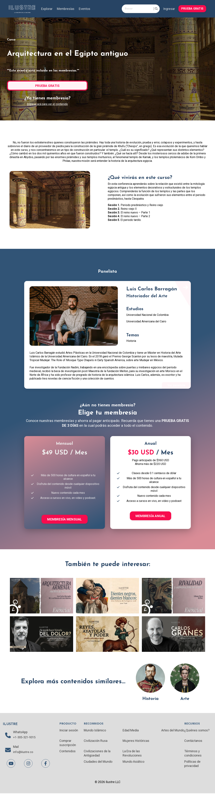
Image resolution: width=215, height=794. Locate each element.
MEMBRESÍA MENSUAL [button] (64, 519)
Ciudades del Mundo (98, 762)
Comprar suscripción (67, 743)
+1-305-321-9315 (25, 738)
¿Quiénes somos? (197, 730)
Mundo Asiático (133, 762)
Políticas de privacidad (192, 764)
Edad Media (131, 730)
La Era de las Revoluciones (132, 754)
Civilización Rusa (96, 741)
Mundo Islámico (95, 730)
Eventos (84, 9)
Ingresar (169, 9)
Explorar (46, 9)
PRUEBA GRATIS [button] (192, 8)
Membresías (66, 9)
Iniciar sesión (68, 730)
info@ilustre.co (23, 753)
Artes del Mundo (172, 730)
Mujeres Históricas (136, 741)
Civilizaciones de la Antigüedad (97, 754)
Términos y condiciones (192, 754)
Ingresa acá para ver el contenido (47, 104)
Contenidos (67, 752)
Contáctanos (193, 741)
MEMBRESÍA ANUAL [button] (151, 516)
